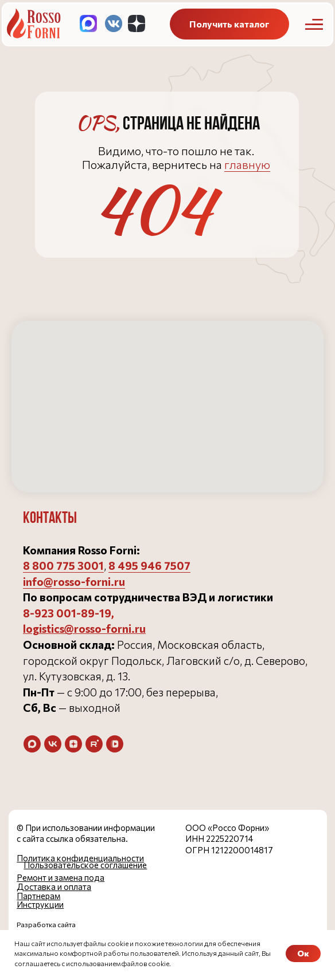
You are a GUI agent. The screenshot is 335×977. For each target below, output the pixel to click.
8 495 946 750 (146, 565)
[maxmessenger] (32, 744)
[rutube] (94, 744)
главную (247, 164)
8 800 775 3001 (63, 565)
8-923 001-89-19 (67, 613)
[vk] (52, 744)
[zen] (73, 744)
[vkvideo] (114, 744)
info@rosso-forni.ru (74, 581)
